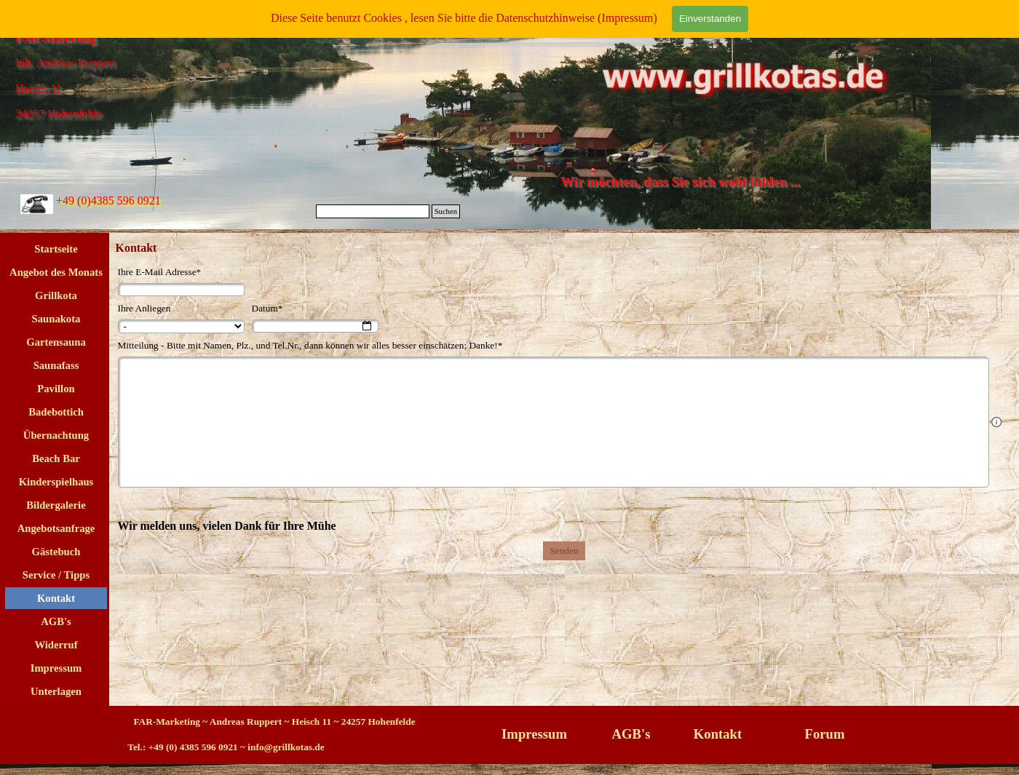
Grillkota (56, 295)
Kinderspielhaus (56, 482)
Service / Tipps (56, 575)
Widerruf (55, 645)
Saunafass (56, 365)
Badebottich (56, 412)
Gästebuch (56, 551)
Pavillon (55, 388)
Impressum (56, 668)
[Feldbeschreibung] (996, 422)
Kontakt (56, 598)
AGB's (56, 621)
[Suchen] (372, 211)
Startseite (55, 249)
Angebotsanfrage (56, 528)
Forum (825, 734)
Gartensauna (55, 342)
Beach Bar (56, 458)
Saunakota (56, 319)
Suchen (446, 211)
